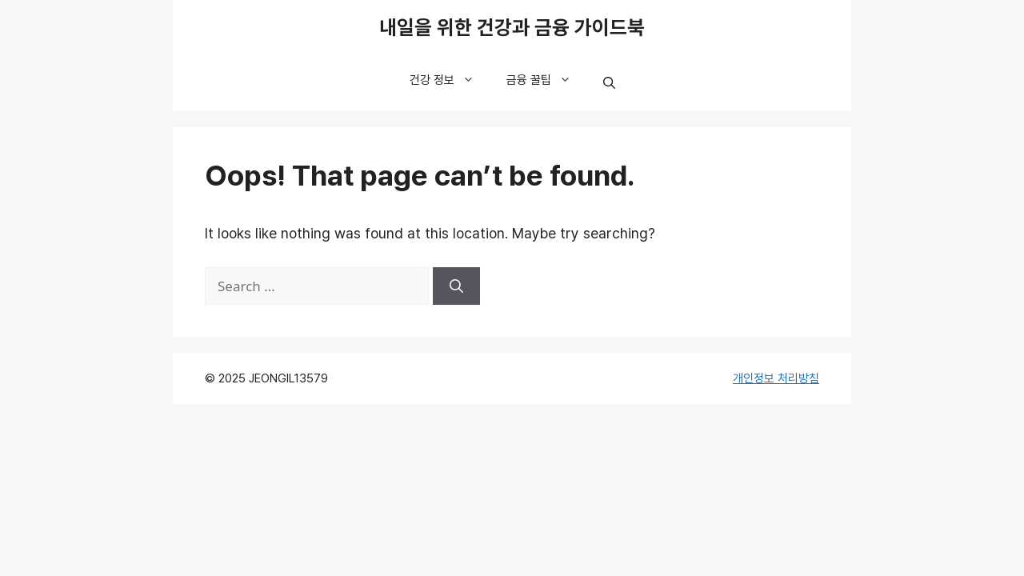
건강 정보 (450, 80)
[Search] (456, 286)
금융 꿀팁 (546, 80)
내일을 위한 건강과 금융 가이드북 (512, 28)
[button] (609, 84)
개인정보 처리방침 (776, 378)
